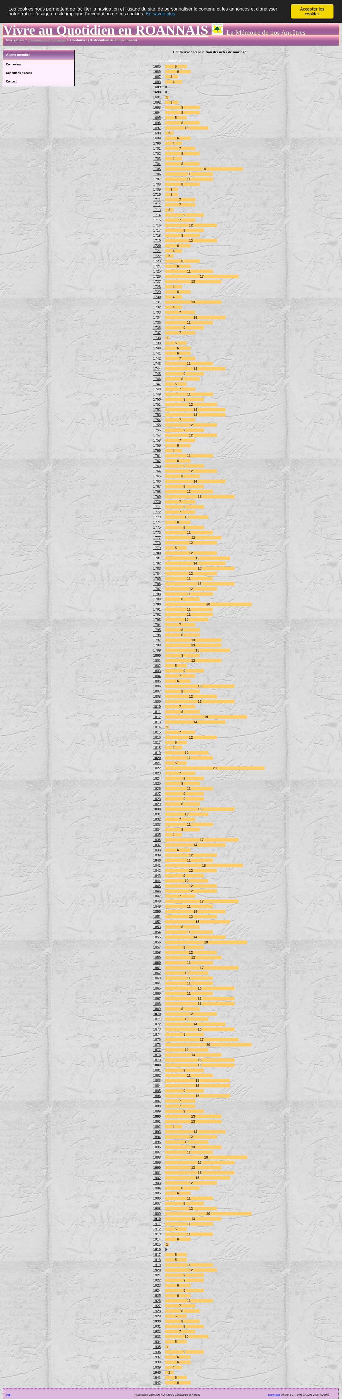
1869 (157, 1009)
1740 (157, 348)
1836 (157, 840)
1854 (157, 932)
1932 (157, 1332)
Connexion (13, 64)
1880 (157, 1065)
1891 (157, 1122)
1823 (157, 773)
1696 (157, 123)
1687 (157, 77)
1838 (157, 850)
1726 (157, 277)
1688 (157, 82)
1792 (157, 615)
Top (8, 1394)
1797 (157, 640)
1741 (157, 353)
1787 (157, 589)
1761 (157, 456)
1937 (157, 1357)
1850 (157, 912)
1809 (157, 702)
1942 (157, 1383)
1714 (157, 215)
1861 (157, 968)
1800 (157, 656)
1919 (157, 1265)
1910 (157, 1219)
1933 (157, 1337)
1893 (157, 1132)
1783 (157, 568)
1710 (157, 195)
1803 (157, 671)
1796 (157, 635)
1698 (157, 133)
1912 (157, 1229)
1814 (157, 727)
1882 (157, 1075)
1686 (157, 72)
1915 (157, 1244)
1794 (157, 625)
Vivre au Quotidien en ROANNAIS (105, 30)
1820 (157, 758)
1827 (157, 794)
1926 (157, 1301)
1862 (157, 973)
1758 (157, 440)
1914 (157, 1239)
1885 (157, 1091)
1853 (157, 927)
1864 (157, 983)
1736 (157, 328)
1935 (157, 1347)
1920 (157, 1270)
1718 (157, 236)
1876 (157, 1045)
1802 (157, 666)
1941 (157, 1378)
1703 (157, 159)
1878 (157, 1055)
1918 (157, 1260)
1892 (157, 1127)
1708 (157, 184)
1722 (157, 256)
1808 (157, 697)
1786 (157, 584)
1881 (157, 1070)
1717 (157, 230)
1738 (157, 338)
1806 (157, 686)
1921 (157, 1275)
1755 (157, 425)
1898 (157, 1157)
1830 (157, 809)
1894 (157, 1137)
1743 (157, 364)
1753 (157, 415)
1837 (157, 845)
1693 (157, 108)
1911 (157, 1224)
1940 (157, 1373)
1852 (157, 922)
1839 (157, 855)
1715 (157, 220)
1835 (157, 835)
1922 (157, 1280)
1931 (157, 1326)
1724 (157, 266)
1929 (157, 1316)
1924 (157, 1291)
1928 (157, 1311)
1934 (157, 1342)
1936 (157, 1352)
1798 (157, 645)
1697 (157, 128)
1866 (157, 994)
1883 (157, 1081)
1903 (157, 1183)
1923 (157, 1285)
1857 (157, 947)
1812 (157, 717)
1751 (157, 405)
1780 (157, 553)
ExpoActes (274, 1394)
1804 (157, 676)
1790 (157, 604)
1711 (157, 200)
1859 (157, 958)
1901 (157, 1173)
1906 (157, 1198)
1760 (157, 451)
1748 (157, 389)
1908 (157, 1209)
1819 (157, 753)
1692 (157, 102)
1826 (157, 789)
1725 (157, 271)
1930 (157, 1321)
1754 (157, 420)
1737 (157, 333)
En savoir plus (165, 14)
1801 (157, 661)
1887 (157, 1101)
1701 (157, 149)
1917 (157, 1255)
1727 (157, 282)
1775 (157, 527)
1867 (157, 999)
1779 (157, 548)
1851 (157, 917)
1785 (157, 579)
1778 (157, 543)
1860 (157, 963)
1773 (157, 517)
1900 (157, 1168)
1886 (157, 1096)
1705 (157, 169)
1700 (157, 143)
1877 (157, 1050)
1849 (157, 906)
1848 (157, 901)
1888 (157, 1106)
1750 (157, 399)
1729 (157, 292)
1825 (157, 784)
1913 (157, 1234)
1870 (157, 1014)
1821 (157, 763)
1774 (157, 522)
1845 (157, 886)
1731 (157, 302)
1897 (157, 1152)
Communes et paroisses (47, 40)
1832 (157, 819)
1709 (157, 189)
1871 (157, 1019)
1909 (157, 1214)
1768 (157, 492)
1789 (157, 599)
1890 (157, 1116)
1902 (157, 1178)
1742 (157, 358)
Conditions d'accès (19, 73)
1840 (157, 860)
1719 (157, 241)
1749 (157, 394)
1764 (157, 471)
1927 (157, 1306)
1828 (157, 799)
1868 (157, 1004)
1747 (157, 384)
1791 (157, 609)
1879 (157, 1060)
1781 (157, 558)
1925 (157, 1296)
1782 (157, 563)
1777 (157, 538)
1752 (157, 410)
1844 (157, 881)
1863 (157, 978)
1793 (157, 620)
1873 (157, 1029)
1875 (157, 1040)
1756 (157, 430)
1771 (157, 507)
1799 (157, 650)
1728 (157, 287)
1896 (157, 1147)
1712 (157, 205)
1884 (157, 1086)
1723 (157, 261)
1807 (157, 691)
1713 (157, 210)
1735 (157, 323)
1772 (157, 512)
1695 (157, 118)
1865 (157, 988)
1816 (157, 737)
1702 (157, 154)
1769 (157, 497)
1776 (157, 533)
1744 (157, 369)
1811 (157, 712)
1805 (157, 681)
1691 (157, 97)
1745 (157, 374)
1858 (157, 953)
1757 (157, 435)
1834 (157, 830)
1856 (157, 942)
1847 (157, 896)
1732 (157, 307)
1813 (157, 722)
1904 (157, 1188)
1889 (157, 1111)
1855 (157, 937)
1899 (157, 1163)
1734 (157, 318)
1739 (157, 343)
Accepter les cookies (312, 11)
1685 (157, 67)
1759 (157, 446)
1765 (157, 476)
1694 (157, 113)
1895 (157, 1142)
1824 (157, 778)
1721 (157, 251)
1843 (157, 876)
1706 (157, 174)
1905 (157, 1193)
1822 (157, 768)
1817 (157, 743)
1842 (157, 871)
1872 (157, 1024)
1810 (157, 707)
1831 (157, 814)
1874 (157, 1035)
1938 (157, 1362)
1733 (157, 312)
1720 (157, 246)
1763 (157, 466)
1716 (157, 225)
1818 (157, 748)
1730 (157, 297)
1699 (157, 138)
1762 (157, 461)
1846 (157, 891)
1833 (157, 825)
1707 (157, 179)
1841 (157, 866)
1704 (157, 164)
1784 (157, 574)
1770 (157, 502)
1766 (157, 481)
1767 (157, 487)
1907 (157, 1204)
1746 (157, 379)
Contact (11, 81)
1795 (157, 630)
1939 (157, 1367)
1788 (157, 594)
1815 (157, 732)
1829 (157, 804)
